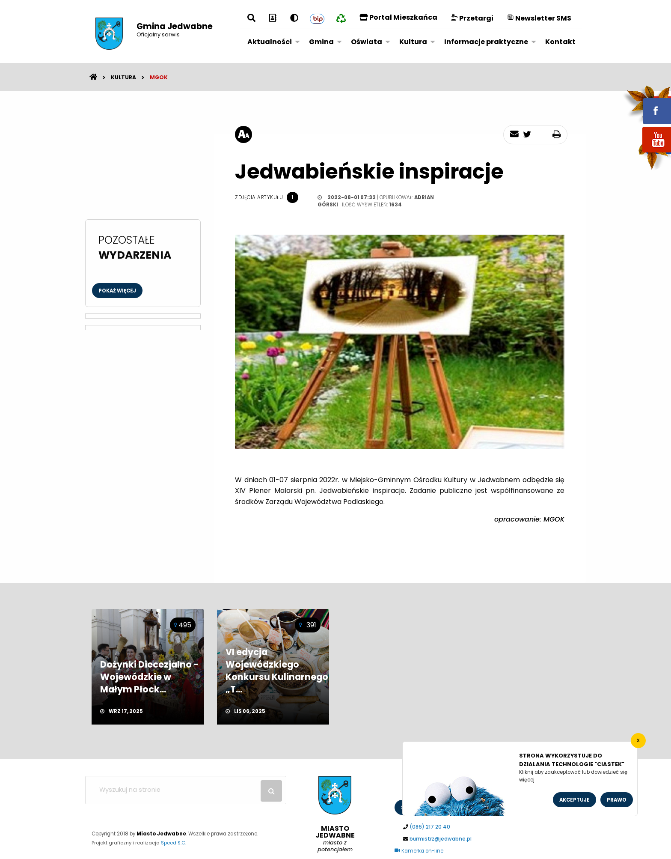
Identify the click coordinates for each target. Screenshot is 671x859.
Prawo (616, 799)
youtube (646, 153)
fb (646, 105)
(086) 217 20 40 (430, 826)
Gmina (321, 42)
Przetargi (472, 18)
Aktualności (269, 42)
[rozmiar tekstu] (243, 134)
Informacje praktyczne (486, 42)
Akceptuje (574, 799)
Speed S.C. (173, 842)
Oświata (366, 42)
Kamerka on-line (419, 850)
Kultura (413, 42)
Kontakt (560, 42)
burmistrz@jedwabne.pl (441, 838)
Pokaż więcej (117, 290)
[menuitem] (271, 41)
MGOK (159, 77)
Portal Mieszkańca (398, 17)
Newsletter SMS (539, 18)
